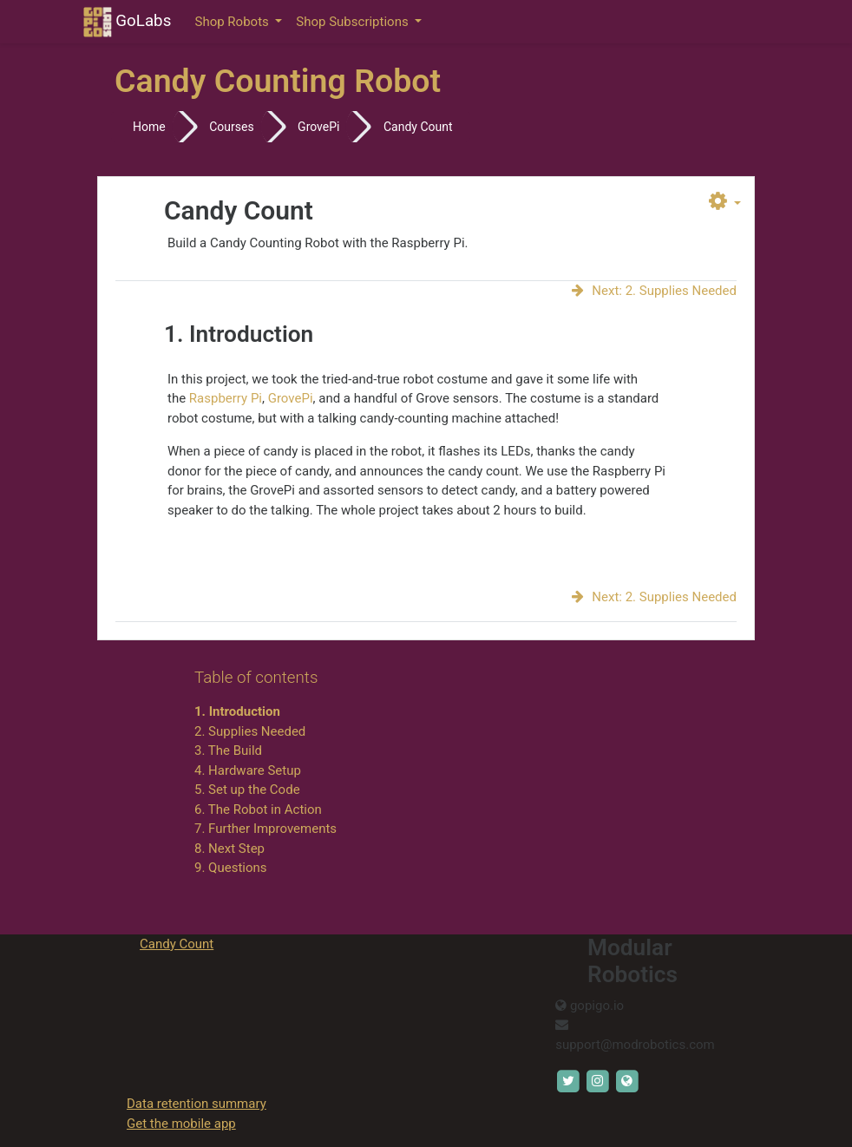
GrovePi (318, 127)
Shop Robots (233, 21)
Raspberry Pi (225, 398)
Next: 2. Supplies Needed (654, 290)
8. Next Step (229, 848)
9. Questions (230, 867)
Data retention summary (196, 1103)
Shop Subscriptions (353, 21)
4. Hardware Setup (247, 770)
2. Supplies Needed (249, 731)
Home (149, 127)
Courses (231, 127)
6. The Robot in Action (258, 809)
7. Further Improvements (265, 828)
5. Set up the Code (247, 789)
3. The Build (228, 750)
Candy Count (418, 127)
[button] (725, 202)
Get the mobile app (181, 1123)
